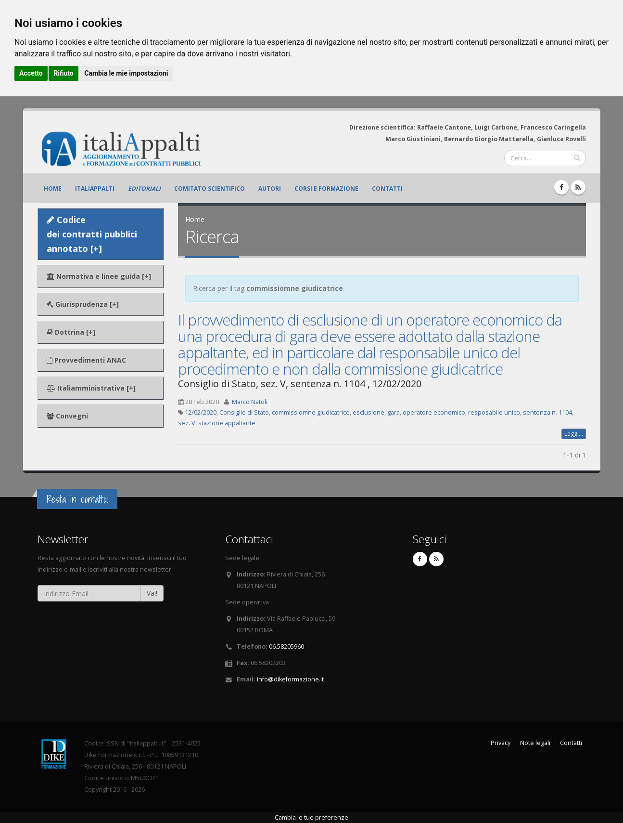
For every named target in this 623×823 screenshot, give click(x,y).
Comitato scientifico (209, 188)
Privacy (500, 743)
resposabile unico (494, 412)
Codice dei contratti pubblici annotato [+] (92, 234)
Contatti (387, 188)
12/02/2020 (200, 412)
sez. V (186, 423)
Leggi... (573, 434)
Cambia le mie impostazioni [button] (126, 73)
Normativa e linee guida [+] (99, 276)
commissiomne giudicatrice (311, 412)
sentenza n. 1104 (547, 412)
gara (393, 412)
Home (53, 188)
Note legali (535, 743)
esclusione (368, 412)
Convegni (67, 415)
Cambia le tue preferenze (311, 817)
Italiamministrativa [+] (91, 387)
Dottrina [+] (71, 332)
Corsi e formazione (326, 188)
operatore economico (434, 412)
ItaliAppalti (94, 188)
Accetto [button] (31, 73)
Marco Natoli (249, 402)
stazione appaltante (226, 423)
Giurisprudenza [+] (83, 304)
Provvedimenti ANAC (86, 360)
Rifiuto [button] (63, 73)
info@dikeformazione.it (290, 679)
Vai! (152, 593)
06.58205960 (286, 646)
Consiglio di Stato (244, 412)
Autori (269, 188)
